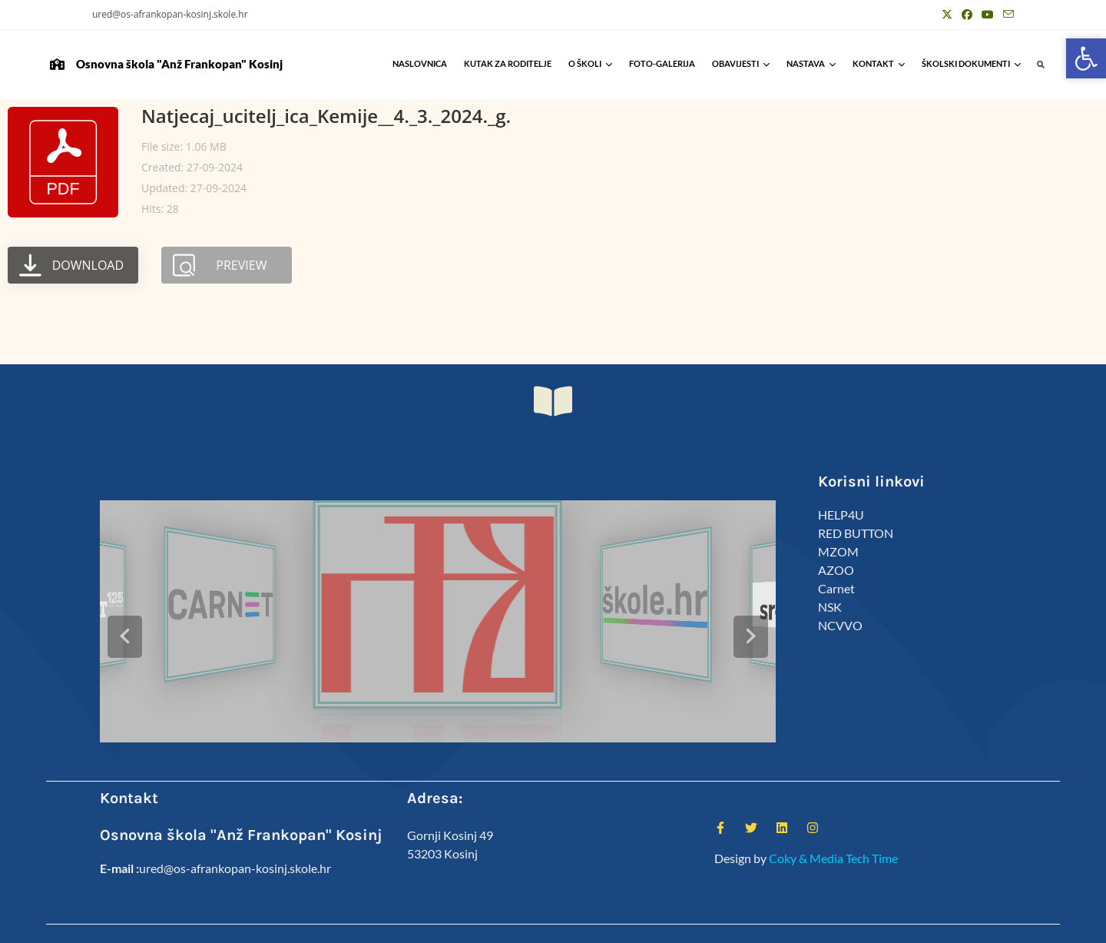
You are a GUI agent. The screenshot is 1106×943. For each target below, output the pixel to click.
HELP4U (841, 514)
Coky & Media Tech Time (833, 824)
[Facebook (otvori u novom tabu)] (967, 14)
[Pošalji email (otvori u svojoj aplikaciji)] (1006, 14)
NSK (830, 606)
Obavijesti (741, 63)
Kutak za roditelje (507, 63)
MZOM (838, 551)
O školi (590, 63)
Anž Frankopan (981, 924)
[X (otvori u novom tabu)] (947, 14)
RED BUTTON (855, 533)
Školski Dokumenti (971, 63)
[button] (1041, 65)
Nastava (811, 63)
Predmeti (916, 924)
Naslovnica (419, 63)
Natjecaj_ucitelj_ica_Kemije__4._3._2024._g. (326, 115)
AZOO (836, 570)
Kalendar (865, 924)
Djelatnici (813, 924)
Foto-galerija (662, 63)
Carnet (836, 588)
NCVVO (840, 625)
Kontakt (879, 63)
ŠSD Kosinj (758, 924)
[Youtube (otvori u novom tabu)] (987, 14)
